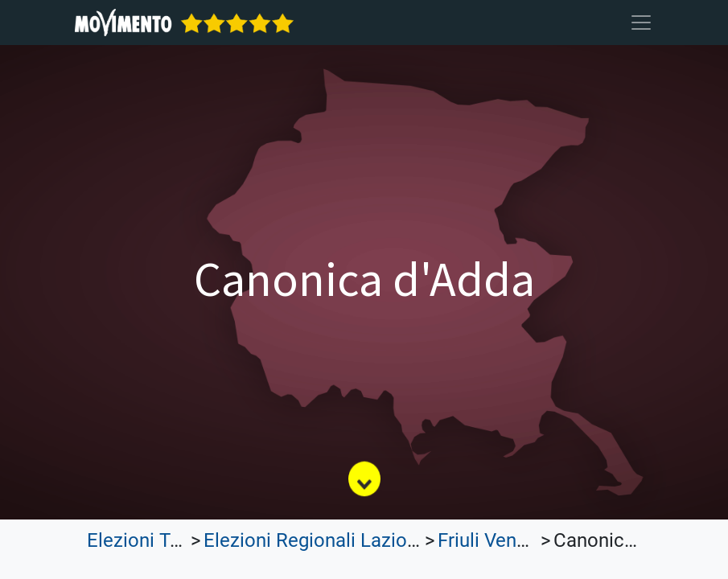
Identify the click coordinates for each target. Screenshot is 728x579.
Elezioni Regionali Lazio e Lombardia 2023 (385, 540)
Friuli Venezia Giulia (521, 540)
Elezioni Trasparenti (171, 540)
